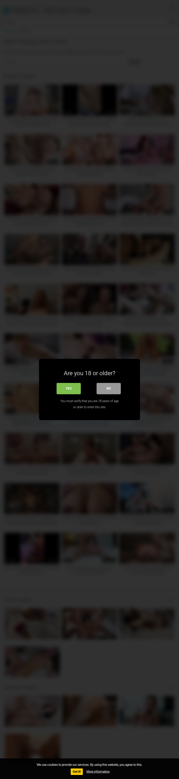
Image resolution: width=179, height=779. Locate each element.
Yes (69, 388)
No (108, 388)
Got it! (77, 772)
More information (98, 772)
